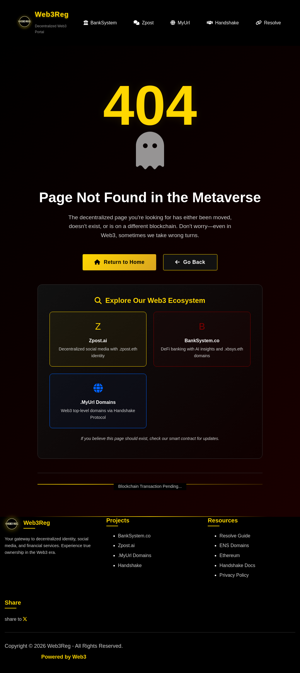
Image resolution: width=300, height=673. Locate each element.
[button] (46, 22)
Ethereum (229, 555)
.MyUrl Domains (134, 555)
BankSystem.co (134, 535)
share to (16, 619)
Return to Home (119, 262)
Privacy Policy (234, 575)
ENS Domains (234, 545)
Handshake (130, 565)
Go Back (190, 262)
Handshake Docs (237, 565)
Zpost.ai (126, 545)
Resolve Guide (234, 535)
